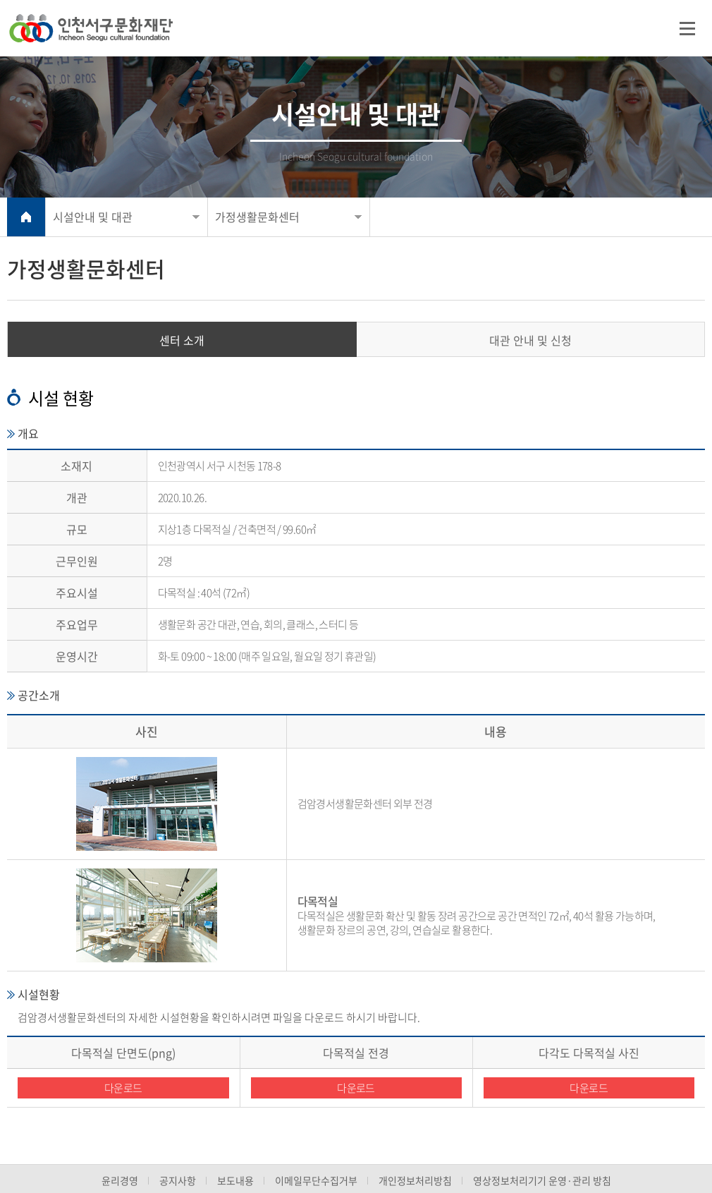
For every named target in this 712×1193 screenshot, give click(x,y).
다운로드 (123, 1088)
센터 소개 (181, 340)
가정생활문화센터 (257, 216)
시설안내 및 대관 (93, 216)
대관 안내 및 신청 (530, 340)
